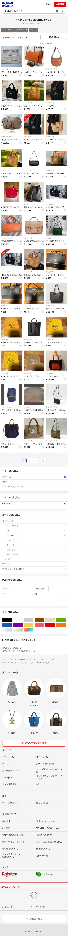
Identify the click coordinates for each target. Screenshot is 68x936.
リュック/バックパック (8, 407)
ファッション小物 (35, 554)
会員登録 (60, 4)
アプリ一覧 (40, 907)
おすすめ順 (21, 37)
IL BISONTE (34, 504)
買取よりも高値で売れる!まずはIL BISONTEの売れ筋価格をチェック (34, 649)
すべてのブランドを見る (34, 743)
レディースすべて (35, 526)
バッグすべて (36, 535)
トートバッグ (5, 103)
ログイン (47, 4)
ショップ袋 (4, 69)
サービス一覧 (7, 907)
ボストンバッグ (51, 238)
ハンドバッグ (28, 238)
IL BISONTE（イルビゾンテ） (14, 30)
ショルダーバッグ (29, 69)
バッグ (34, 30)
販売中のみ (8, 37)
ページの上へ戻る (34, 919)
